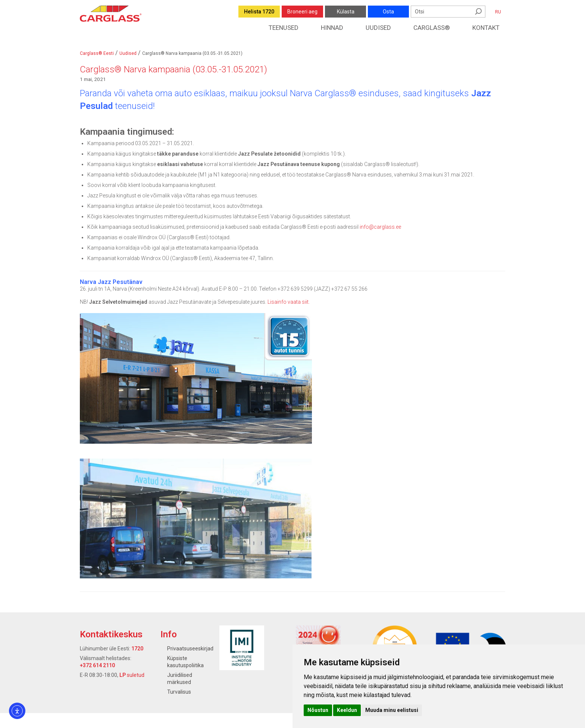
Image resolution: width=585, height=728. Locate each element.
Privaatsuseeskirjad (190, 649)
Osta (388, 12)
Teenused (283, 27)
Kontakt (486, 27)
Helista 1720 (259, 12)
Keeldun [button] (347, 710)
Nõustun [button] (317, 710)
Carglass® (431, 27)
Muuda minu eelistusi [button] (391, 710)
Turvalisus (179, 692)
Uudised (378, 27)
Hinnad (332, 27)
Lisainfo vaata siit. (289, 302)
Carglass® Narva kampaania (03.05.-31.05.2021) (173, 69)
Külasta (345, 12)
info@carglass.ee (380, 227)
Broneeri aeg (302, 12)
